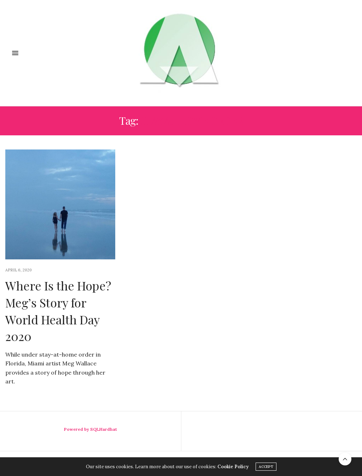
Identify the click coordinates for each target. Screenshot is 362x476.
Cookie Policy (233, 467)
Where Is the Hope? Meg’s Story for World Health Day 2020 (58, 310)
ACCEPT (266, 466)
